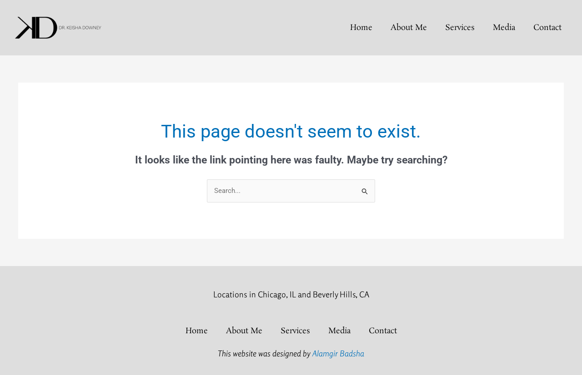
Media (504, 27)
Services (460, 27)
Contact (547, 27)
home (361, 27)
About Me (409, 27)
